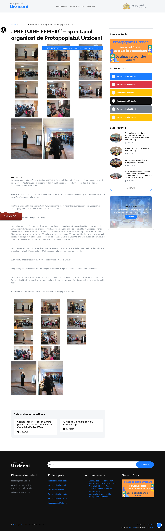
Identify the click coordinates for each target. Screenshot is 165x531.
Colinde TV (10, 216)
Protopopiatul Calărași (57, 503)
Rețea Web (91, 6)
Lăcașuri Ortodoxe (148, 525)
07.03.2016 (16, 177)
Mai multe (131, 188)
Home (13, 24)
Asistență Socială (77, 6)
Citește (131, 216)
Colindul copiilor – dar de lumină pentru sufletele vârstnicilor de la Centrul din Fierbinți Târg (34, 424)
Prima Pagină (61, 6)
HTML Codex (132, 527)
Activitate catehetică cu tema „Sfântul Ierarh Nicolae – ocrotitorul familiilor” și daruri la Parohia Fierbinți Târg (138, 174)
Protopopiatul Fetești (57, 485)
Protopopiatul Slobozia (57, 481)
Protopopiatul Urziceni (57, 498)
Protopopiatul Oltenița (57, 494)
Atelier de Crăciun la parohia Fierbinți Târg (137, 149)
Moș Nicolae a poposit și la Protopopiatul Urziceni (136, 161)
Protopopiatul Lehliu (56, 489)
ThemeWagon (149, 527)
